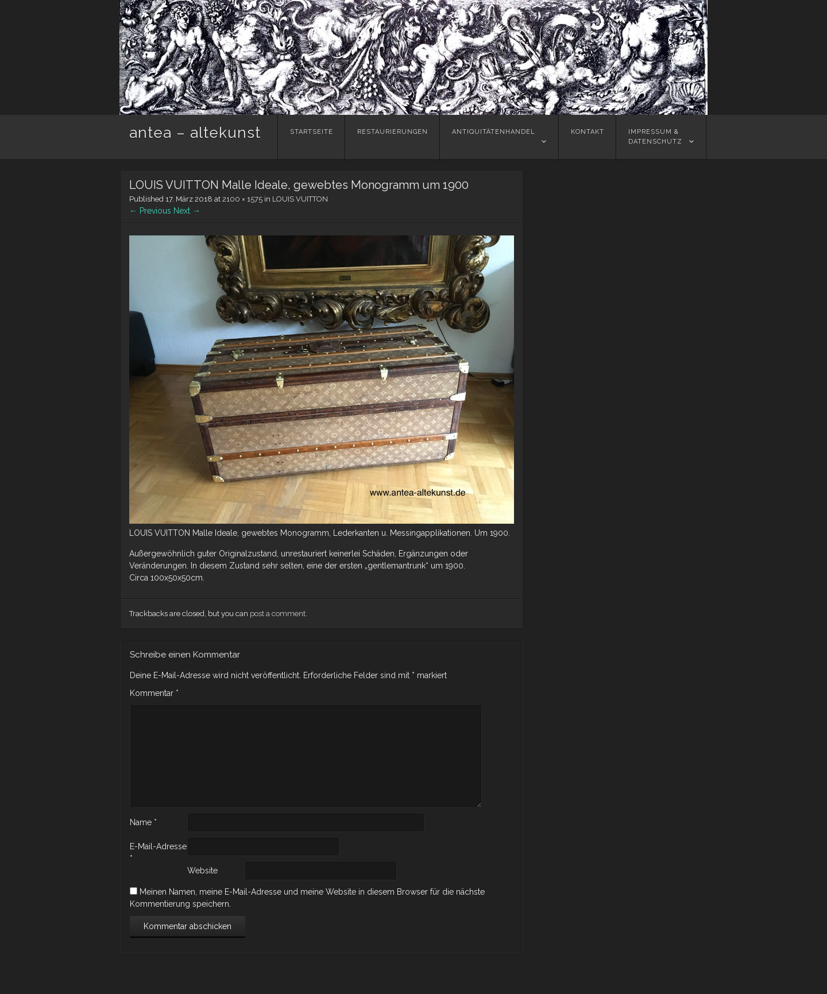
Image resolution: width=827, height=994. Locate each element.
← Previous (150, 210)
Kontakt (587, 136)
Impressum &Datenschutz (655, 136)
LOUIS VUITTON (300, 199)
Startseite (311, 136)
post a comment (278, 613)
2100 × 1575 (242, 199)
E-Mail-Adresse (158, 852)
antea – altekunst (195, 132)
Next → (186, 210)
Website (202, 870)
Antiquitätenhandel (493, 136)
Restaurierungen (392, 136)
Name (143, 822)
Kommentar (154, 693)
